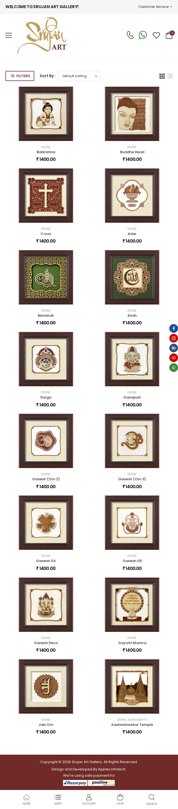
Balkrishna (46, 152)
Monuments (137, 719)
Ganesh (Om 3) (132, 479)
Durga (45, 397)
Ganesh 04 (46, 560)
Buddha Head (132, 152)
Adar (132, 233)
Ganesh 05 (132, 560)
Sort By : (48, 76)
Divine (46, 147)
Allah (132, 315)
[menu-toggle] (8, 35)
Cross (45, 233)
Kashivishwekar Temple (132, 724)
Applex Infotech (112, 769)
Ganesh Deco (46, 642)
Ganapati (132, 397)
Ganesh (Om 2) (46, 479)
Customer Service (153, 6)
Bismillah (46, 315)
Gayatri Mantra (132, 642)
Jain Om (45, 724)
